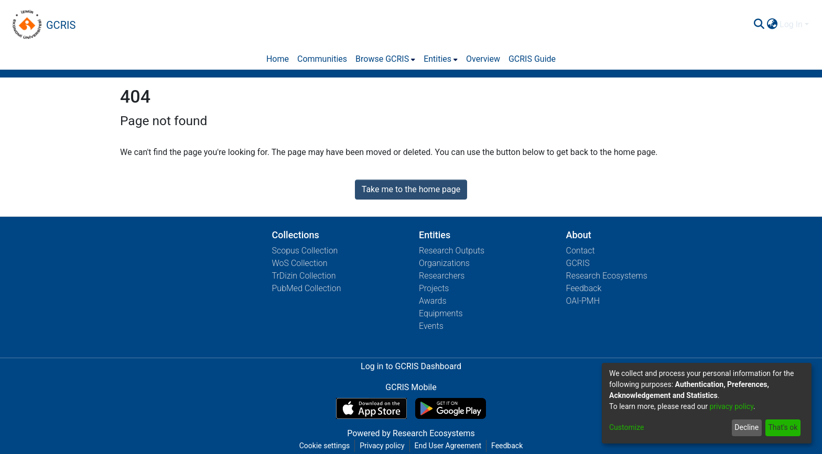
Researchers (441, 276)
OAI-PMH (583, 301)
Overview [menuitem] (483, 59)
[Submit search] (758, 24)
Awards (433, 301)
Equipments (441, 313)
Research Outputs (451, 251)
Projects (434, 288)
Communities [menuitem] (322, 59)
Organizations (444, 263)
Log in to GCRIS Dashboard (411, 366)
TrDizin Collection (304, 276)
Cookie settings (324, 445)
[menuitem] (771, 24)
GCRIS (578, 263)
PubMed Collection (306, 288)
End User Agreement (448, 445)
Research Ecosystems (606, 276)
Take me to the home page (411, 189)
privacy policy (731, 406)
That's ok (782, 427)
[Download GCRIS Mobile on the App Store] (371, 408)
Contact (580, 251)
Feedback (584, 288)
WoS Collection (300, 263)
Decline (746, 427)
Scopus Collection (305, 251)
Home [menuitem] (277, 59)
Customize (626, 427)
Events (431, 326)
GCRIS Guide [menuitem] (532, 59)
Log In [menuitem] (791, 24)
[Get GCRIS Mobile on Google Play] (450, 408)
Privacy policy (382, 445)
